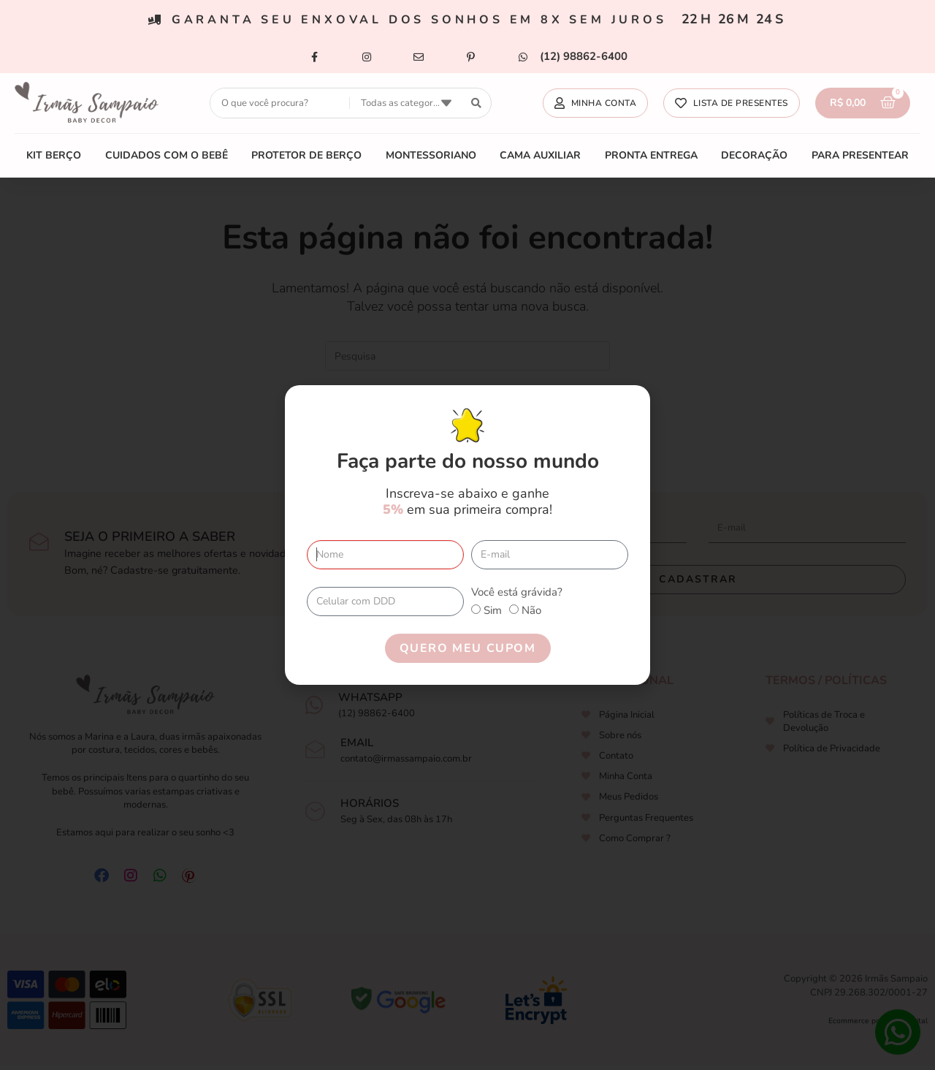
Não (531, 610)
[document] (467, 535)
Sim (493, 610)
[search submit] (476, 103)
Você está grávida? (516, 592)
